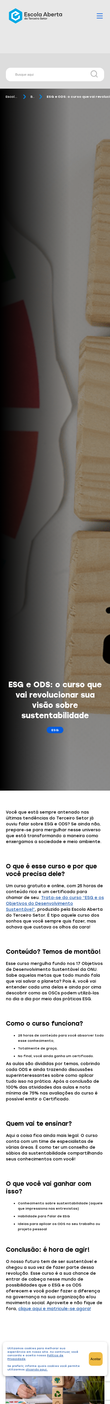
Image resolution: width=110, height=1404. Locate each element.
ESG (55, 730)
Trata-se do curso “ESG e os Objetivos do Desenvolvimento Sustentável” (55, 903)
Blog (33, 97)
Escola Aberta (12, 97)
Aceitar (96, 1359)
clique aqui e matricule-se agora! (54, 1308)
